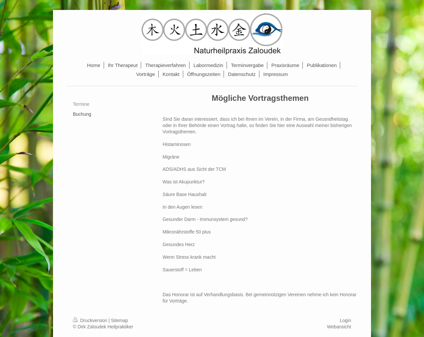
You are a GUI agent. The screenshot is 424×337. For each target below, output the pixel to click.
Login (345, 320)
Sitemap (119, 320)
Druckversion (90, 320)
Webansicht (339, 326)
